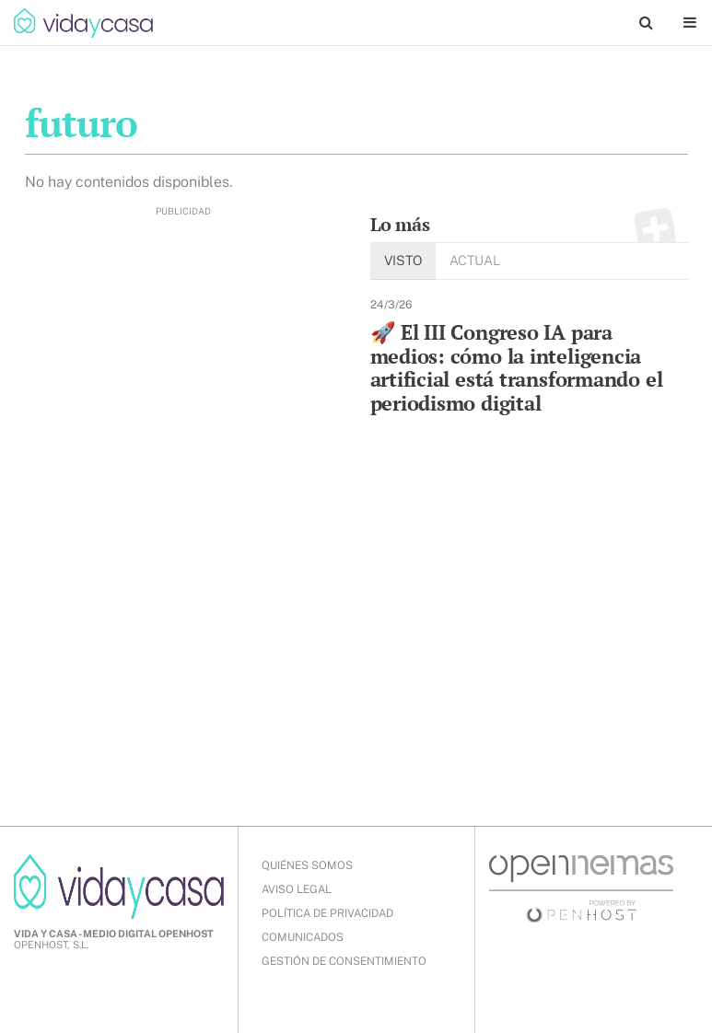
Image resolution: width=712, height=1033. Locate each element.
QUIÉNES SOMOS (307, 865)
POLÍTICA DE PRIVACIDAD (327, 913)
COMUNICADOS (303, 937)
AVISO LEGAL (297, 889)
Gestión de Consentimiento (344, 961)
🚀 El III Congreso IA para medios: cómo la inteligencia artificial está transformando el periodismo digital (516, 367)
